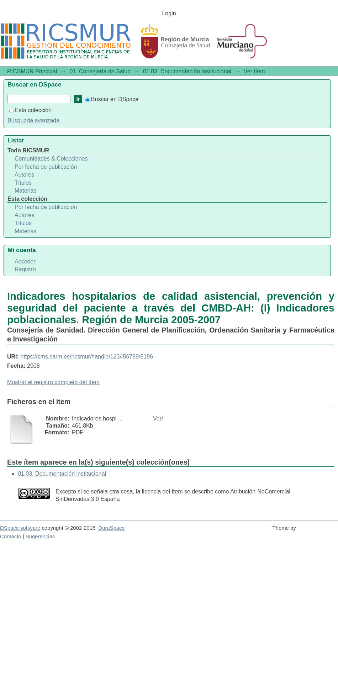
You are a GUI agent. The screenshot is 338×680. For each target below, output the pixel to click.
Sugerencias (40, 536)
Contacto (10, 536)
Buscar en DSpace (111, 99)
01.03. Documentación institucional (187, 71)
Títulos (23, 183)
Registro (25, 269)
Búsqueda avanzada (33, 120)
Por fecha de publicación (46, 167)
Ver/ (158, 418)
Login (169, 13)
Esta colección (30, 110)
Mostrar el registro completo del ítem (53, 382)
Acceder (25, 261)
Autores (24, 175)
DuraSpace (111, 528)
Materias (25, 191)
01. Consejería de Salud (100, 71)
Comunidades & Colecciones (51, 159)
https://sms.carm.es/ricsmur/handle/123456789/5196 (86, 357)
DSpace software (20, 528)
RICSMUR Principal (32, 71)
